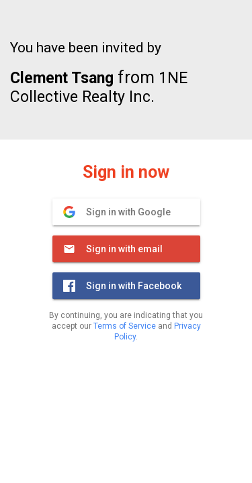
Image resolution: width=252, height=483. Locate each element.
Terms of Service (124, 326)
